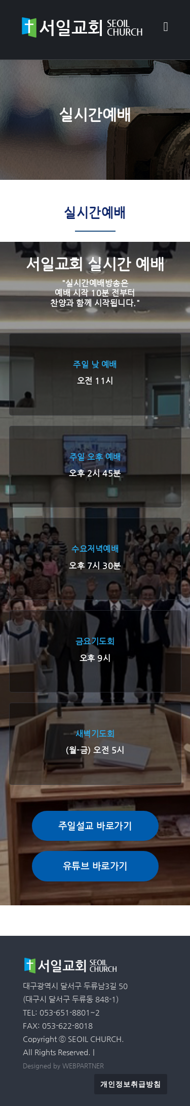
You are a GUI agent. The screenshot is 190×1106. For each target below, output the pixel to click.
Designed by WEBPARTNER (63, 1065)
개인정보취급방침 (130, 1084)
